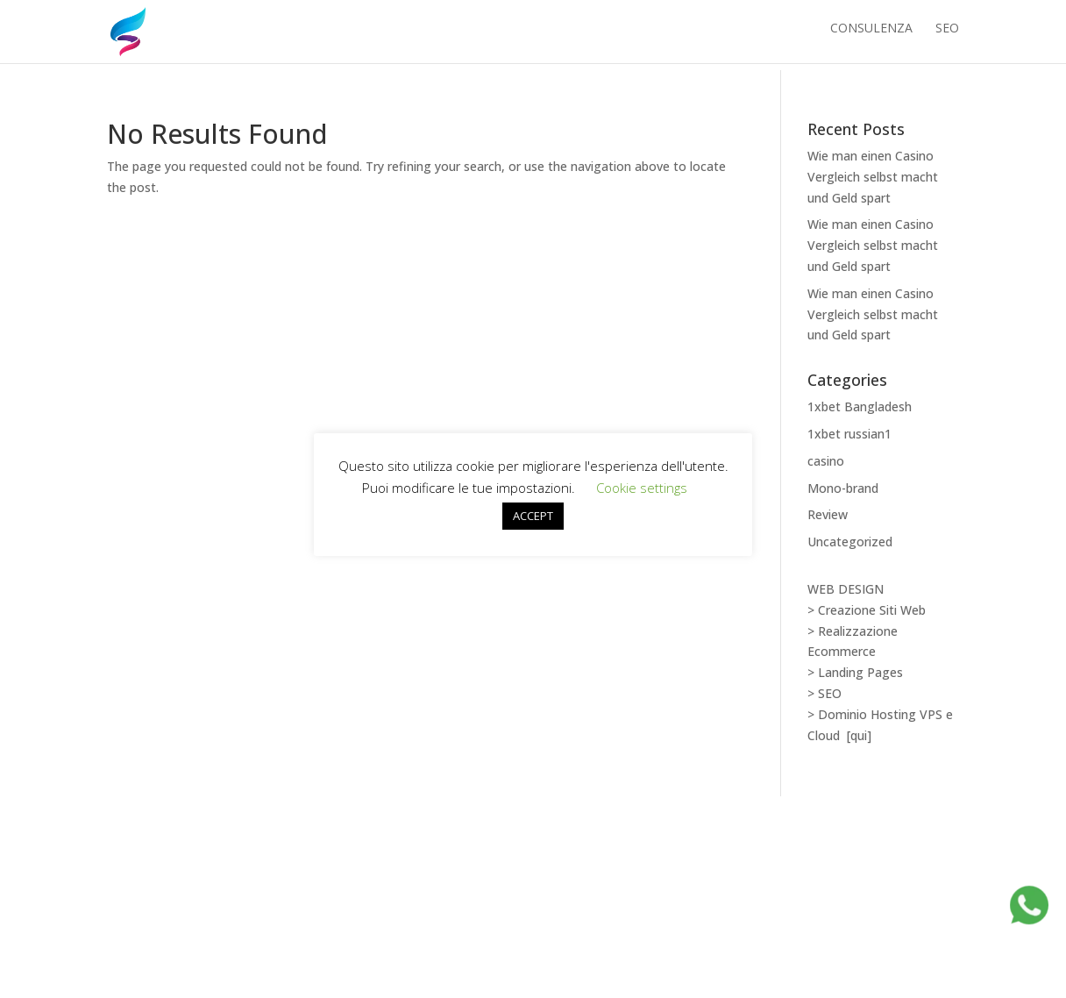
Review (827, 514)
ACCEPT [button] (533, 516)
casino (825, 461)
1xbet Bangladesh (859, 406)
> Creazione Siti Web (866, 610)
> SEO (824, 693)
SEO (947, 36)
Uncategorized (849, 541)
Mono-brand (842, 488)
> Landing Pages (855, 672)
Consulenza (871, 36)
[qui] (859, 735)
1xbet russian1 (849, 433)
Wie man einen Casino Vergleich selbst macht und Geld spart (872, 176)
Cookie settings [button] (641, 487)
